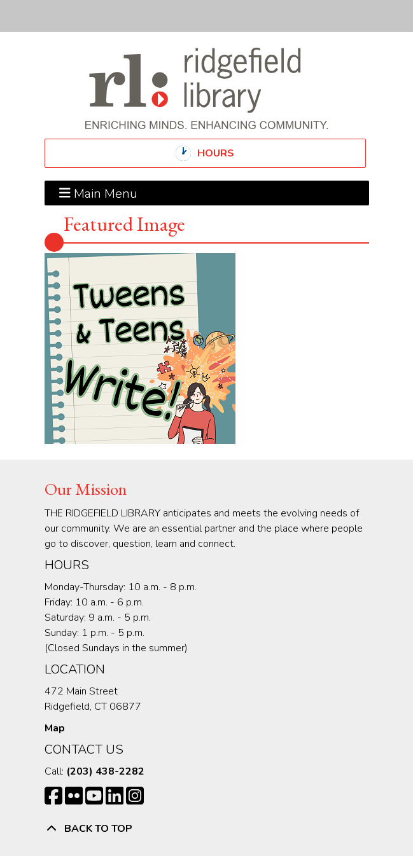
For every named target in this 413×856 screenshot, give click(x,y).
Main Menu (98, 193)
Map (55, 728)
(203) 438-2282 (105, 771)
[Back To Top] (207, 828)
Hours (226, 153)
